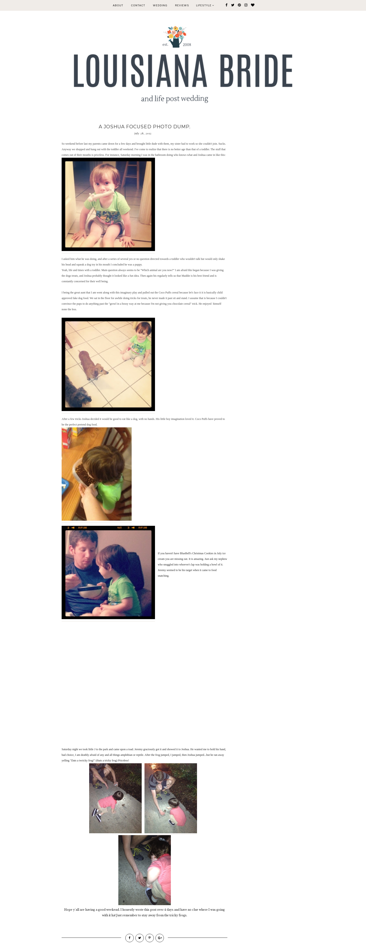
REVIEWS (182, 5)
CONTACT (138, 5)
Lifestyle (205, 5)
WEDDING (160, 5)
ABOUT (118, 5)
